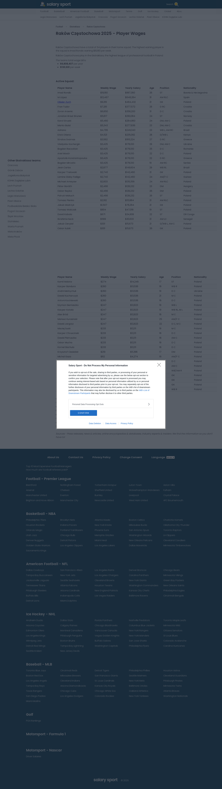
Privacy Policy (127, 423)
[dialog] (111, 394)
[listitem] (111, 404)
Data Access (110, 423)
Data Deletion (95, 423)
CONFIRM (83, 413)
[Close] (160, 365)
